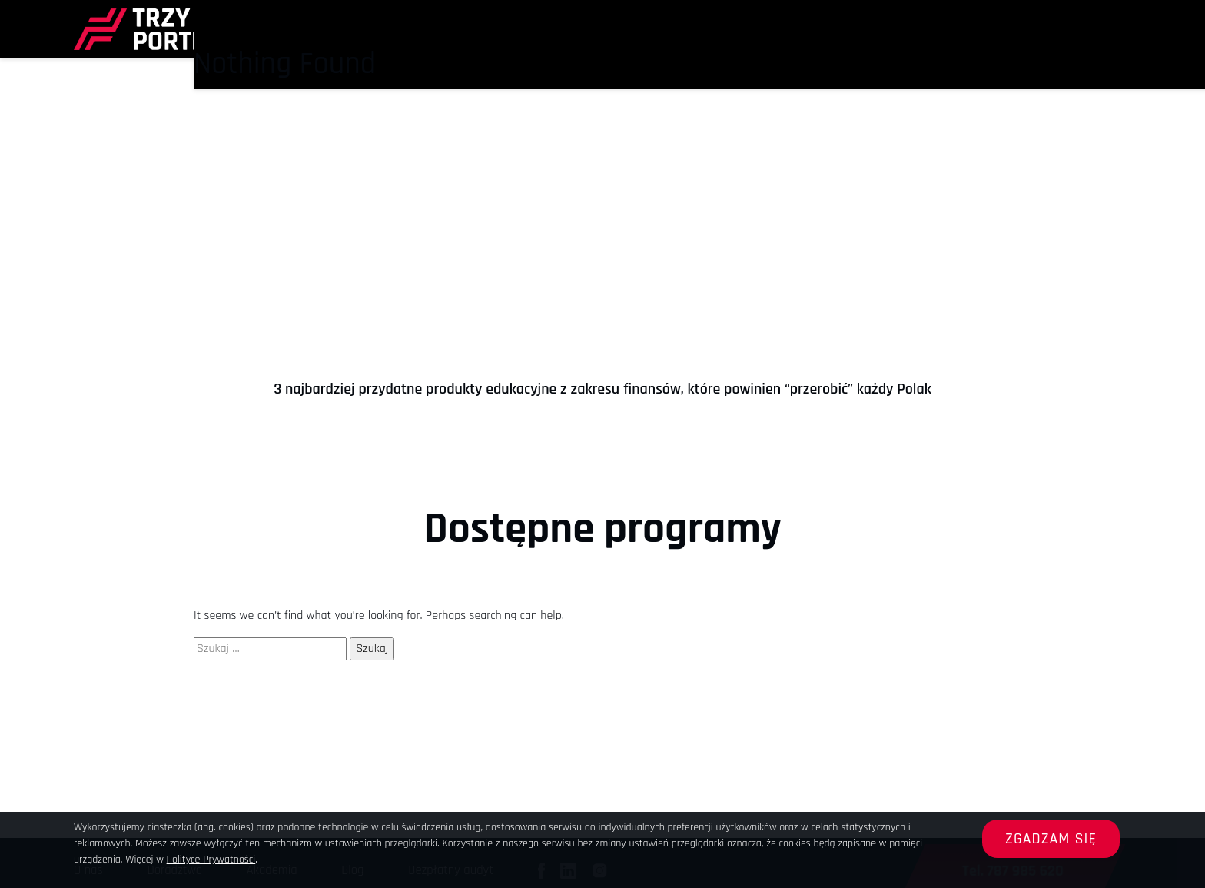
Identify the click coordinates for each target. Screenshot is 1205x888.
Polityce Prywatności (211, 859)
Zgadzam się (1051, 839)
